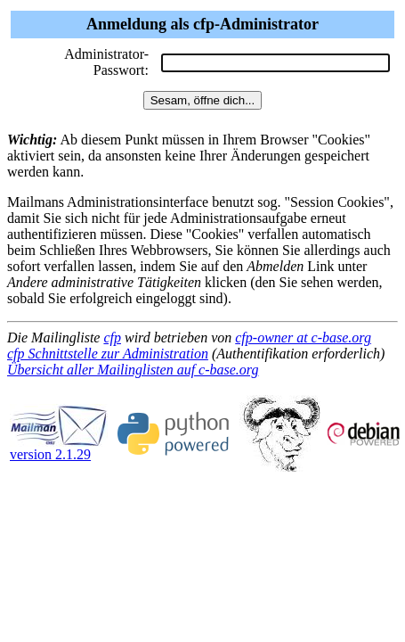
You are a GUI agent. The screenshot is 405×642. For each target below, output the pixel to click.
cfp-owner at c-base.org (303, 337)
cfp (112, 337)
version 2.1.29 (59, 448)
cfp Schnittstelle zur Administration (107, 353)
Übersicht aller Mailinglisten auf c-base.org (132, 369)
